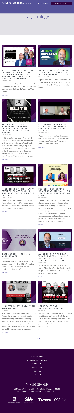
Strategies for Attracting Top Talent (53, 307)
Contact (37, 375)
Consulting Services (37, 360)
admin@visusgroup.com (40, 391)
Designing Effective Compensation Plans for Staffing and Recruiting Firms (54, 192)
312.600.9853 (22, 391)
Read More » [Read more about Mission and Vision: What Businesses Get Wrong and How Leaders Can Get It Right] (5, 211)
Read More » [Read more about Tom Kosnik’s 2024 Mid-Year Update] (5, 272)
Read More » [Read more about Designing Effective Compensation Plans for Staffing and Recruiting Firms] (41, 224)
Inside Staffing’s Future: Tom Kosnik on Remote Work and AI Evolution (54, 72)
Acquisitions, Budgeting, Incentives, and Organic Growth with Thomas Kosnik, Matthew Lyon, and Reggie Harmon (18, 74)
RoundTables (37, 356)
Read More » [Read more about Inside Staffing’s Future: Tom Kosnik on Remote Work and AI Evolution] (41, 91)
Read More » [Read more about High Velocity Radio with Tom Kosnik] (5, 332)
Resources (37, 367)
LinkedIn (54, 391)
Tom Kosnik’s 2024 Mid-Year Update (16, 255)
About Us (37, 371)
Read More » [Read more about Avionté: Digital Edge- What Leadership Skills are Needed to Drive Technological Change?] (41, 276)
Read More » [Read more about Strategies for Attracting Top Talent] (41, 330)
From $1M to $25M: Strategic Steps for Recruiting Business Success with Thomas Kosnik (16, 128)
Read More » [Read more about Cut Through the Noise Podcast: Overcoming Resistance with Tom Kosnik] (41, 147)
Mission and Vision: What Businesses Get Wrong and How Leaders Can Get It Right (18, 192)
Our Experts (37, 364)
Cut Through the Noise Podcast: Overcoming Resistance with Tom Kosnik (53, 127)
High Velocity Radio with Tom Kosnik (18, 307)
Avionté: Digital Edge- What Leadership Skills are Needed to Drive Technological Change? (53, 257)
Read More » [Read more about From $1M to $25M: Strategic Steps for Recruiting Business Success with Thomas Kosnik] (5, 159)
